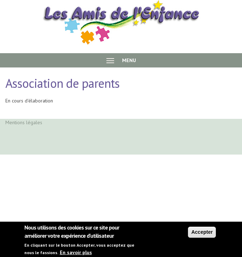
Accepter (202, 234)
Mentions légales (23, 122)
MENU (121, 60)
